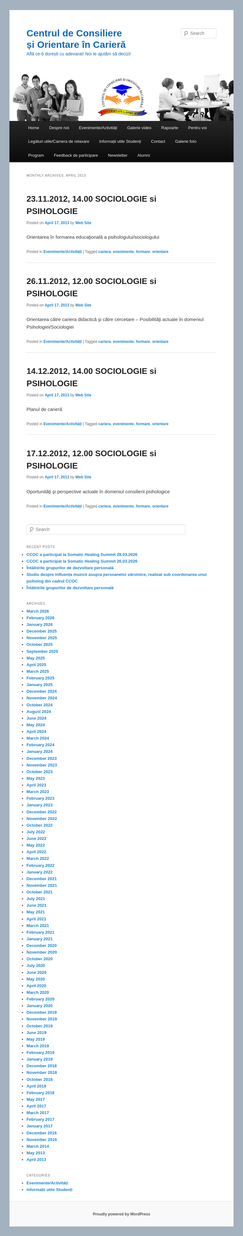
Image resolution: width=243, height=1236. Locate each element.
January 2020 (40, 1005)
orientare (160, 251)
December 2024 (42, 691)
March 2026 (38, 611)
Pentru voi (197, 127)
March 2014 (38, 1146)
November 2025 (42, 637)
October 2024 (40, 705)
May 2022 (36, 845)
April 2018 (36, 1086)
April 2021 (36, 919)
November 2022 (42, 818)
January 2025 (40, 684)
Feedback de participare (76, 155)
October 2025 (40, 644)
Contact (158, 141)
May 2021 (36, 912)
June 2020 (37, 972)
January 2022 (40, 872)
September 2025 (42, 651)
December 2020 (42, 945)
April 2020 (36, 985)
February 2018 (40, 1092)
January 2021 (40, 938)
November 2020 (42, 952)
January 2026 (40, 624)
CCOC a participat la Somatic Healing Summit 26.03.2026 (82, 561)
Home (33, 127)
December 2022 (42, 812)
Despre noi (59, 127)
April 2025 (36, 664)
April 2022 (36, 851)
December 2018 (42, 1065)
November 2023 (42, 765)
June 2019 (37, 1032)
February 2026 (40, 617)
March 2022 (38, 858)
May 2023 (36, 778)
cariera (104, 251)
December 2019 (42, 1012)
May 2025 (36, 658)
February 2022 (40, 865)
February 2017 (40, 1119)
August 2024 (39, 711)
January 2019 (40, 1059)
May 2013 (36, 1153)
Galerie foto (185, 141)
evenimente (123, 251)
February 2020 (40, 999)
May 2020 (36, 979)
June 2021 (37, 905)
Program (36, 155)
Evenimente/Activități (98, 127)
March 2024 (38, 738)
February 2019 (40, 1052)
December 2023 (42, 758)
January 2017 (40, 1126)
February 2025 (40, 678)
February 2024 (40, 744)
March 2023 (38, 791)
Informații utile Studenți (120, 141)
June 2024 (37, 718)
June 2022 (37, 838)
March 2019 (38, 1046)
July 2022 (36, 831)
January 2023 (40, 805)
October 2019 (40, 1026)
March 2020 (38, 992)
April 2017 (36, 1106)
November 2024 (42, 698)
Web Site (83, 223)
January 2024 (40, 751)
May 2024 (36, 724)
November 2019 (42, 1019)
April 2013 (36, 1159)
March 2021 (38, 925)
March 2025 (38, 671)
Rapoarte (169, 127)
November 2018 (42, 1072)
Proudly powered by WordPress (121, 1214)
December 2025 (42, 631)
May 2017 (36, 1099)
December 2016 (42, 1133)
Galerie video (139, 127)
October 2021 (40, 892)
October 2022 (40, 825)
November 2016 (42, 1139)
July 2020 (36, 965)
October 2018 (40, 1079)
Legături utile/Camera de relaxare (58, 141)
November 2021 (42, 885)
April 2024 (36, 731)
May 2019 (36, 1039)
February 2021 (40, 932)
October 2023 (40, 771)
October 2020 (40, 958)
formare (143, 251)
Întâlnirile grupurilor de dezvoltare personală (70, 567)
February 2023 (40, 798)
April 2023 (36, 785)
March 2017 (38, 1112)
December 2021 (42, 878)
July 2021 (36, 898)
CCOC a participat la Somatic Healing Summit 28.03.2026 (82, 554)
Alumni (143, 155)
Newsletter (117, 155)
